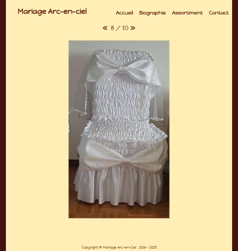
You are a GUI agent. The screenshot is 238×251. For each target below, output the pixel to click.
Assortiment (187, 13)
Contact (219, 13)
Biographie (152, 13)
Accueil (124, 13)
